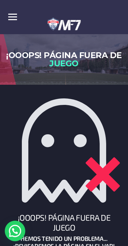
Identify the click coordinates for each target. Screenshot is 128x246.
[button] (15, 231)
